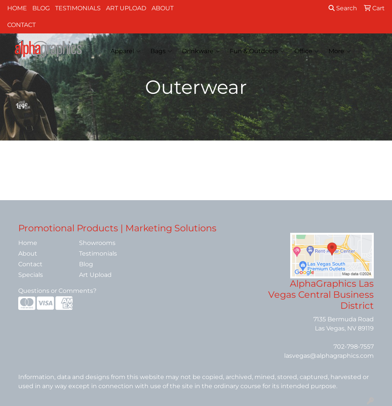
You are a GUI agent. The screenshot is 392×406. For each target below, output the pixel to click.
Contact (21, 24)
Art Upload (126, 8)
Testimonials (78, 8)
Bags (161, 51)
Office (306, 51)
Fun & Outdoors (257, 51)
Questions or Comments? (57, 290)
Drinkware (201, 51)
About (163, 8)
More (340, 51)
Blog (41, 8)
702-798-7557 (354, 346)
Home (17, 8)
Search (343, 8)
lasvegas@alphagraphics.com (329, 355)
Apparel (126, 51)
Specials (30, 274)
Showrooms (97, 242)
